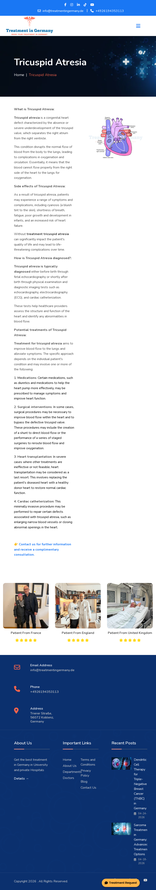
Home (19, 74)
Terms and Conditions (88, 762)
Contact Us (88, 787)
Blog (84, 781)
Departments (72, 772)
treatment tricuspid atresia (48, 234)
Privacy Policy (86, 773)
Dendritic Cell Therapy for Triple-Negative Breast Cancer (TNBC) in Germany (140, 784)
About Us (70, 766)
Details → (21, 778)
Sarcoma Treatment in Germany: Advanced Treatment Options (141, 839)
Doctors (68, 778)
